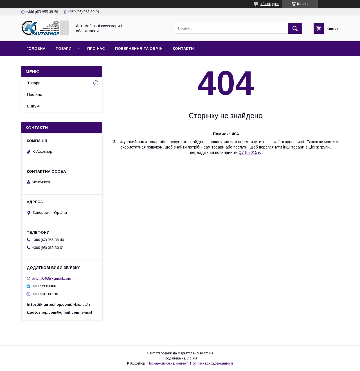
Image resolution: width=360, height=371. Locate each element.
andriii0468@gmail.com (51, 278)
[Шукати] (295, 28)
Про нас (96, 48)
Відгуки (33, 106)
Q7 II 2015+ (249, 152)
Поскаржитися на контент (167, 363)
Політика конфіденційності (211, 363)
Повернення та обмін (139, 48)
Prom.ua (206, 353)
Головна (35, 48)
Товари (63, 48)
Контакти (183, 48)
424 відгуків (269, 4)
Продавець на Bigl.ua (180, 358)
